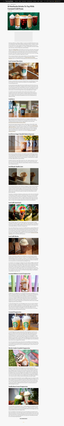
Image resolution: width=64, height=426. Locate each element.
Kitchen (34, 1)
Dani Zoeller (10, 10)
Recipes (16, 1)
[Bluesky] (50, 1)
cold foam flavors (15, 49)
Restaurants (29, 1)
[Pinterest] (49, 1)
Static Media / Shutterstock (36, 29)
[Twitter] (46, 1)
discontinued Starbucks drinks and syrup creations (17, 122)
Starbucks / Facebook (35, 151)
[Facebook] (44, 1)
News (20, 1)
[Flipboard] (47, 1)
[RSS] (53, 1)
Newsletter (57, 1)
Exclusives (24, 1)
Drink (41, 1)
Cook (38, 1)
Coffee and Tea (13, 4)
